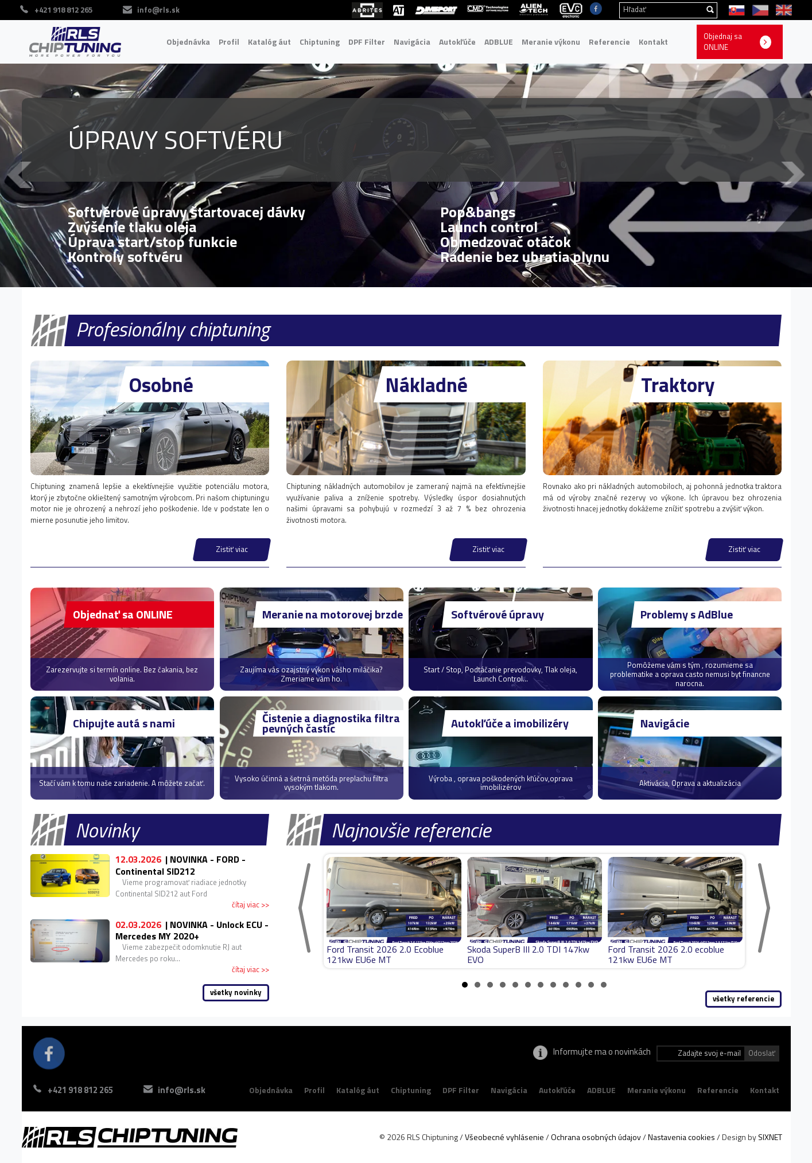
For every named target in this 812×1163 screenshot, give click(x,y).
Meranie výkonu (551, 42)
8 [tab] (553, 984)
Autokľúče (457, 42)
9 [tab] (566, 984)
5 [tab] (515, 984)
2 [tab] (477, 984)
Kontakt (653, 42)
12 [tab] (603, 984)
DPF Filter (366, 42)
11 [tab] (591, 984)
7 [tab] (540, 984)
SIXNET (770, 1137)
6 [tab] (528, 984)
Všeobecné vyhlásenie (504, 1137)
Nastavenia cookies (681, 1137)
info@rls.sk (181, 1090)
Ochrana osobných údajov (596, 1137)
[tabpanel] (394, 911)
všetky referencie (743, 998)
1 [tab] (465, 984)
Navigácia (412, 42)
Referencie (609, 42)
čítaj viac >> (250, 904)
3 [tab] (490, 984)
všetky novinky (236, 992)
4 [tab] (502, 984)
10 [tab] (578, 984)
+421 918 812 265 (80, 1090)
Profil (229, 42)
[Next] (764, 908)
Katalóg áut (269, 42)
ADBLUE (498, 42)
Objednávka (188, 42)
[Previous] (304, 908)
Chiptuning (320, 42)
